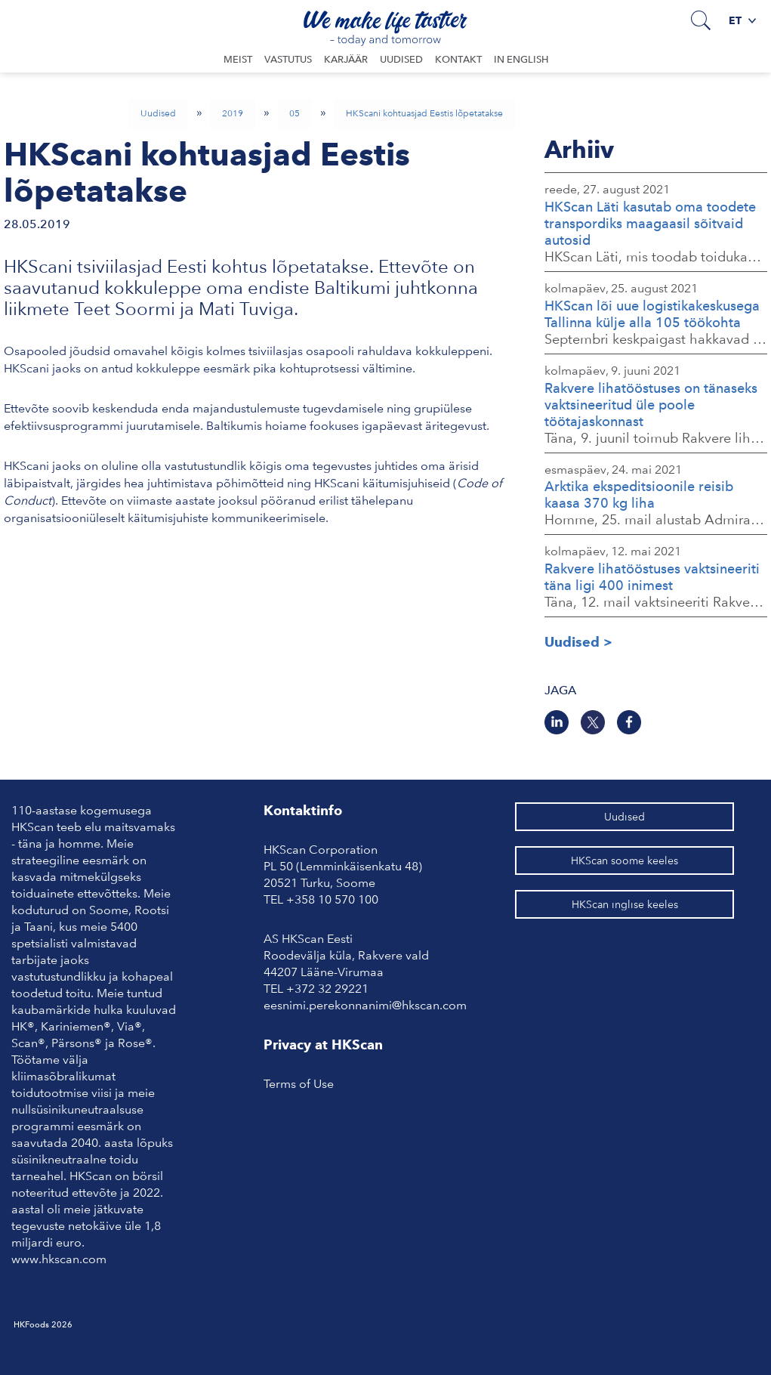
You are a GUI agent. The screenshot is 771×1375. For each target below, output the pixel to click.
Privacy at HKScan (323, 1044)
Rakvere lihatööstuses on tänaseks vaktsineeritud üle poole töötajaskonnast (650, 404)
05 (294, 113)
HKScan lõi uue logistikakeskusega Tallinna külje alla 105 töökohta (652, 314)
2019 (232, 113)
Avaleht (69, 20)
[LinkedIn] (556, 722)
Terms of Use (299, 1084)
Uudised (401, 59)
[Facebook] (629, 722)
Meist (238, 59)
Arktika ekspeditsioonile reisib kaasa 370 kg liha (638, 494)
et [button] (742, 20)
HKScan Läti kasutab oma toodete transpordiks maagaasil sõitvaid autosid (650, 223)
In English (521, 59)
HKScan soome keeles (624, 860)
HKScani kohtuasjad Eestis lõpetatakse (424, 113)
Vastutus (288, 59)
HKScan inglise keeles (625, 904)
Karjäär (346, 59)
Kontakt (458, 59)
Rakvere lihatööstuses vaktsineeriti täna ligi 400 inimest (652, 577)
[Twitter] (593, 722)
